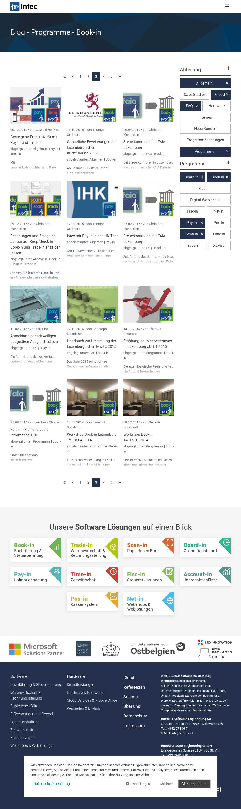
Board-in (191, 177)
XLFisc (219, 245)
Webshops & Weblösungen (32, 745)
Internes (205, 117)
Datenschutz (135, 716)
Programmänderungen (205, 140)
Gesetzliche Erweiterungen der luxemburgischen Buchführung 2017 (91, 147)
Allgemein (40, 149)
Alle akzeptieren (194, 783)
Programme (155, 353)
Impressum (134, 725)
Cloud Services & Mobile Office (92, 700)
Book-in (111, 159)
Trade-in (30, 264)
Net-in (218, 211)
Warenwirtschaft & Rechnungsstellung (26, 695)
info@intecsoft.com (185, 733)
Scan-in (17, 264)
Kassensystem (22, 738)
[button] (205, 71)
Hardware (217, 106)
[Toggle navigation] (227, 6)
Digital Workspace (205, 200)
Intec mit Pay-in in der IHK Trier (92, 236)
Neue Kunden (205, 128)
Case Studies (194, 94)
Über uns (131, 706)
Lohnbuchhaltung (25, 722)
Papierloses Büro (24, 706)
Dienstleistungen (80, 684)
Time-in (15, 154)
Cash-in (205, 188)
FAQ (149, 154)
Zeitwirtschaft (21, 730)
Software (19, 676)
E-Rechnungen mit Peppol (31, 714)
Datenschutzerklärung (51, 783)
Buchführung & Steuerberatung (35, 684)
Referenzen (134, 687)
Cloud (220, 94)
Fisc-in (192, 211)
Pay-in (53, 149)
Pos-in (219, 223)
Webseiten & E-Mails (84, 708)
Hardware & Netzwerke (85, 692)
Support (130, 697)
